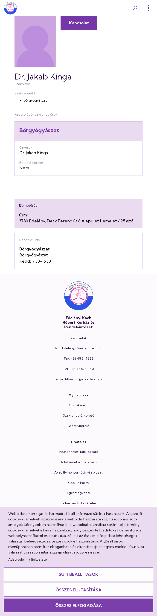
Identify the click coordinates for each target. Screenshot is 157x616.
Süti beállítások (78, 574)
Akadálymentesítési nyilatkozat (78, 472)
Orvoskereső (78, 405)
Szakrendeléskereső (78, 415)
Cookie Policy (78, 483)
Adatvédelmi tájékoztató (27, 559)
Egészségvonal (78, 493)
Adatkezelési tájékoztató (78, 452)
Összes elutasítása (78, 590)
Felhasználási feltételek (79, 503)
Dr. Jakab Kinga (33, 152)
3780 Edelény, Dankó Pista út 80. (78, 348)
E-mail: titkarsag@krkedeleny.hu (79, 379)
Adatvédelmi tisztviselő (78, 462)
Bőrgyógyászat (39, 130)
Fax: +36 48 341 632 (78, 358)
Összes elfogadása (78, 605)
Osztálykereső (78, 426)
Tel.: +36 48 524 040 (78, 369)
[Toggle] (148, 8)
